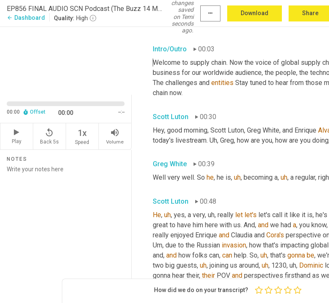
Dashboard (26, 17)
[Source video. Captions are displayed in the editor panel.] (66, 60)
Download (254, 13)
